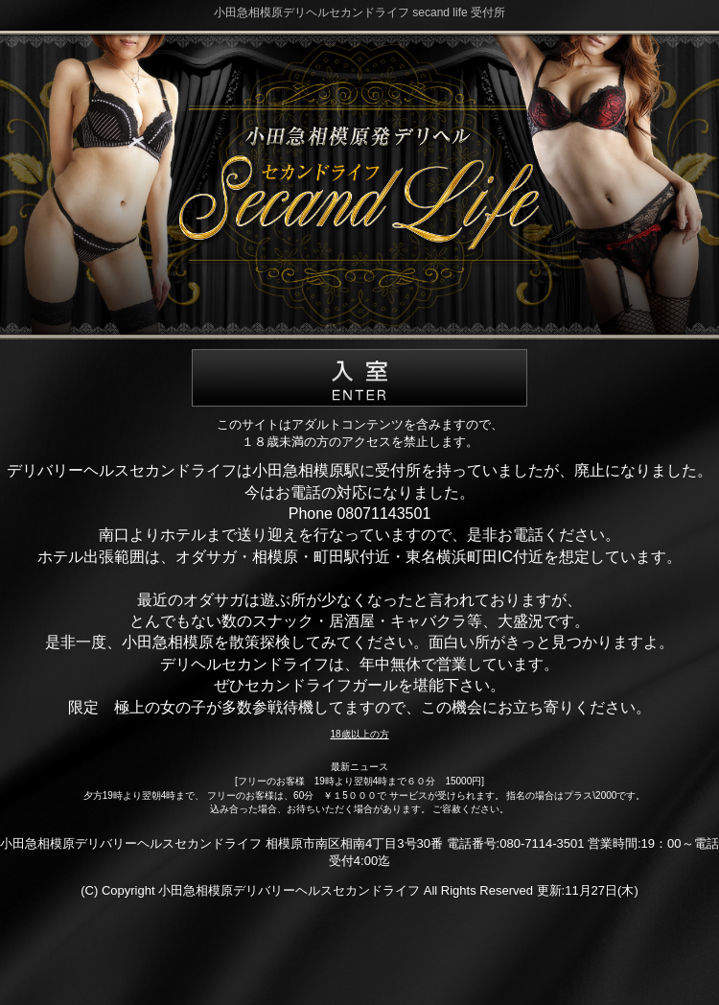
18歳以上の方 (359, 734)
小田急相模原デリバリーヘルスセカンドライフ (289, 890)
